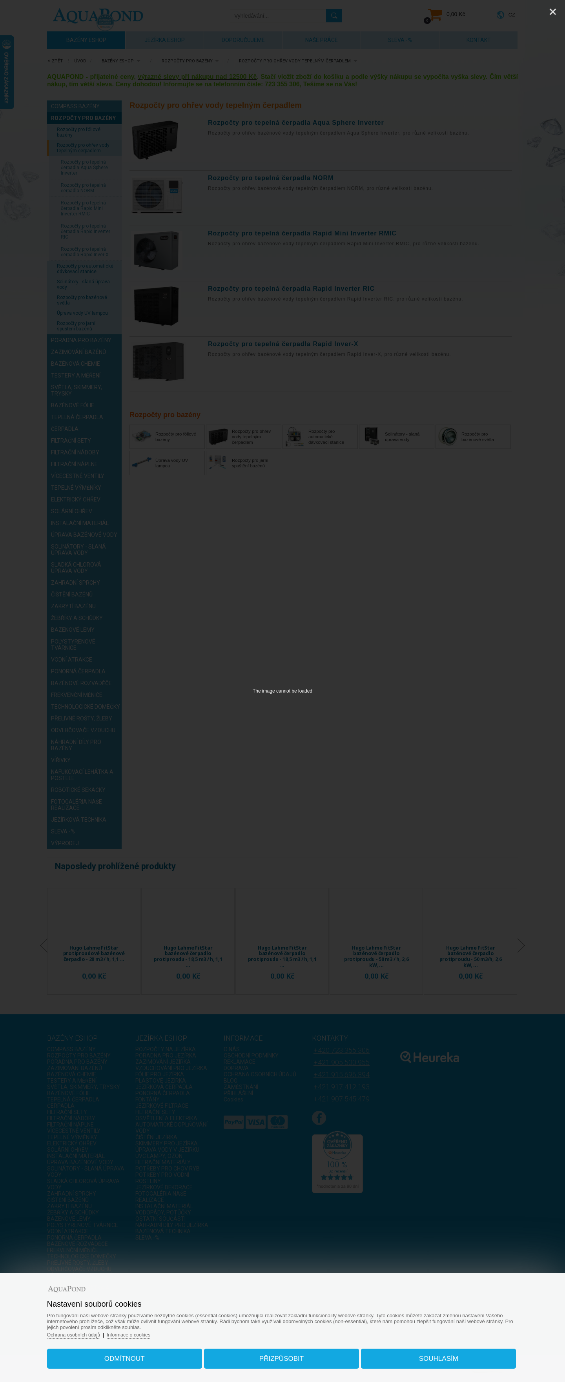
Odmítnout (131, 1356)
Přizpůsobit (281, 1356)
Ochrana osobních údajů (84, 1332)
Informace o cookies (141, 1332)
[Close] (553, 12)
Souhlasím (432, 1356)
